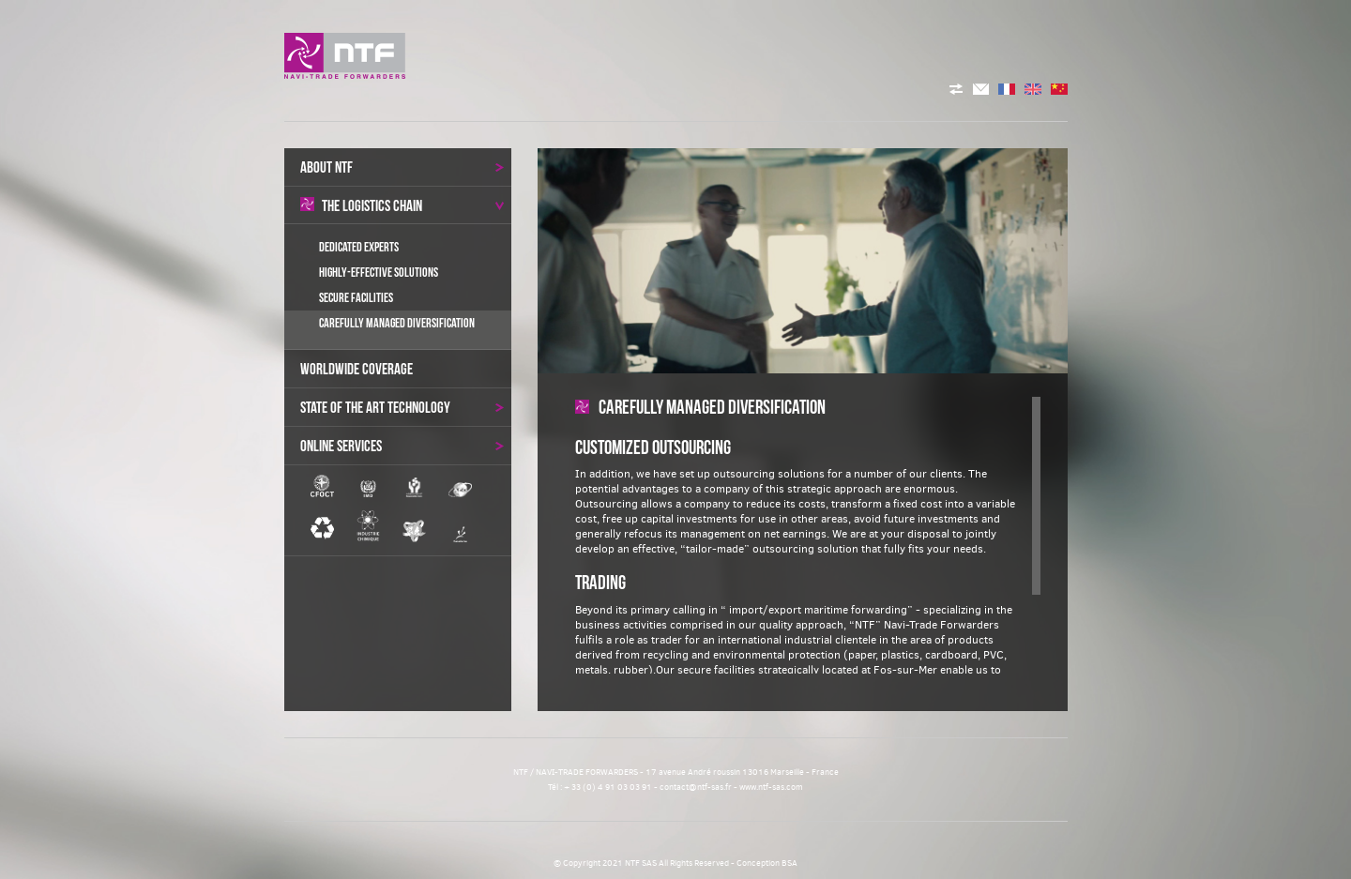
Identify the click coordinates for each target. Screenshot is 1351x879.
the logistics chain (402, 205)
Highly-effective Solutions (378, 272)
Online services (402, 445)
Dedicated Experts (359, 246)
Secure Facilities (356, 297)
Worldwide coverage (356, 368)
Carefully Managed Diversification (397, 322)
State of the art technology (402, 407)
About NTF (402, 167)
